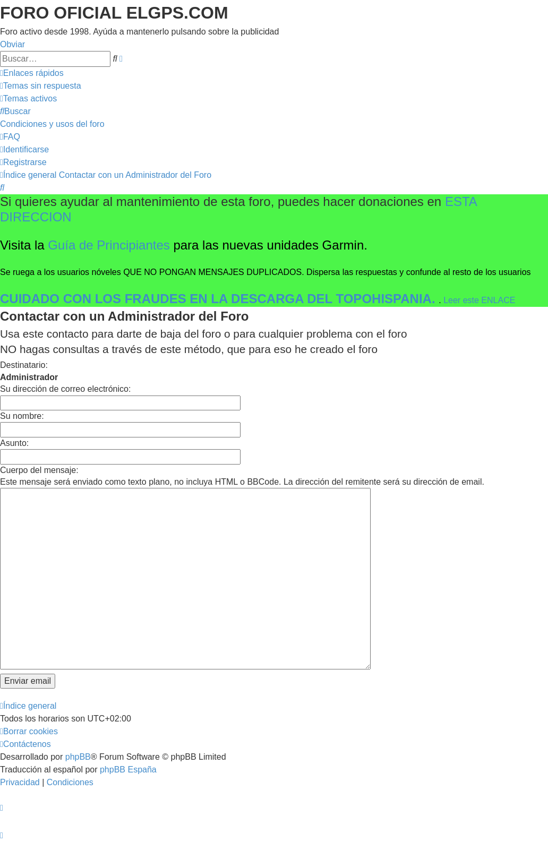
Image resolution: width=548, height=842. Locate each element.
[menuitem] (40, 85)
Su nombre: (22, 415)
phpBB (78, 756)
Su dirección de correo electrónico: (65, 388)
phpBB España (128, 769)
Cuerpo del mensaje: (39, 470)
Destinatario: (24, 365)
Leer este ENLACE (479, 300)
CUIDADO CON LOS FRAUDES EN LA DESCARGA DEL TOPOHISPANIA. (219, 298)
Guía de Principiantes (108, 245)
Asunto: (14, 443)
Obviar (12, 44)
